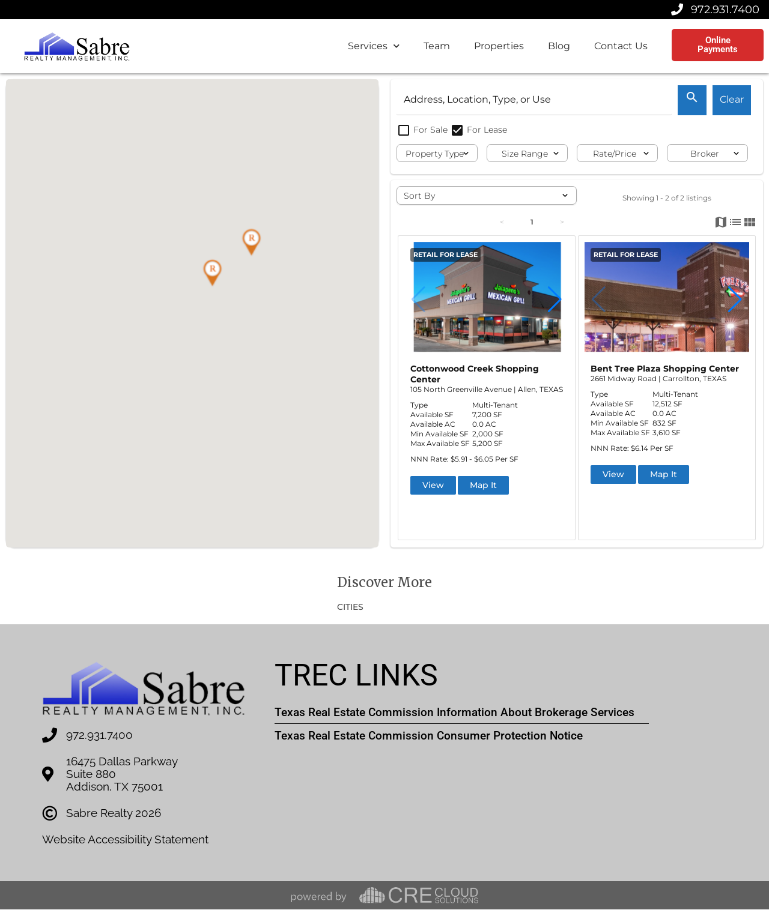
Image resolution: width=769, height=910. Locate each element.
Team (437, 46)
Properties (499, 46)
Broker (704, 153)
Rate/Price (614, 153)
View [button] (433, 485)
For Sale (423, 129)
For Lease (478, 129)
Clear (732, 99)
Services (374, 46)
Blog (559, 46)
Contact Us (621, 46)
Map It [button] (483, 485)
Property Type (435, 153)
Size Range (525, 153)
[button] (251, 243)
